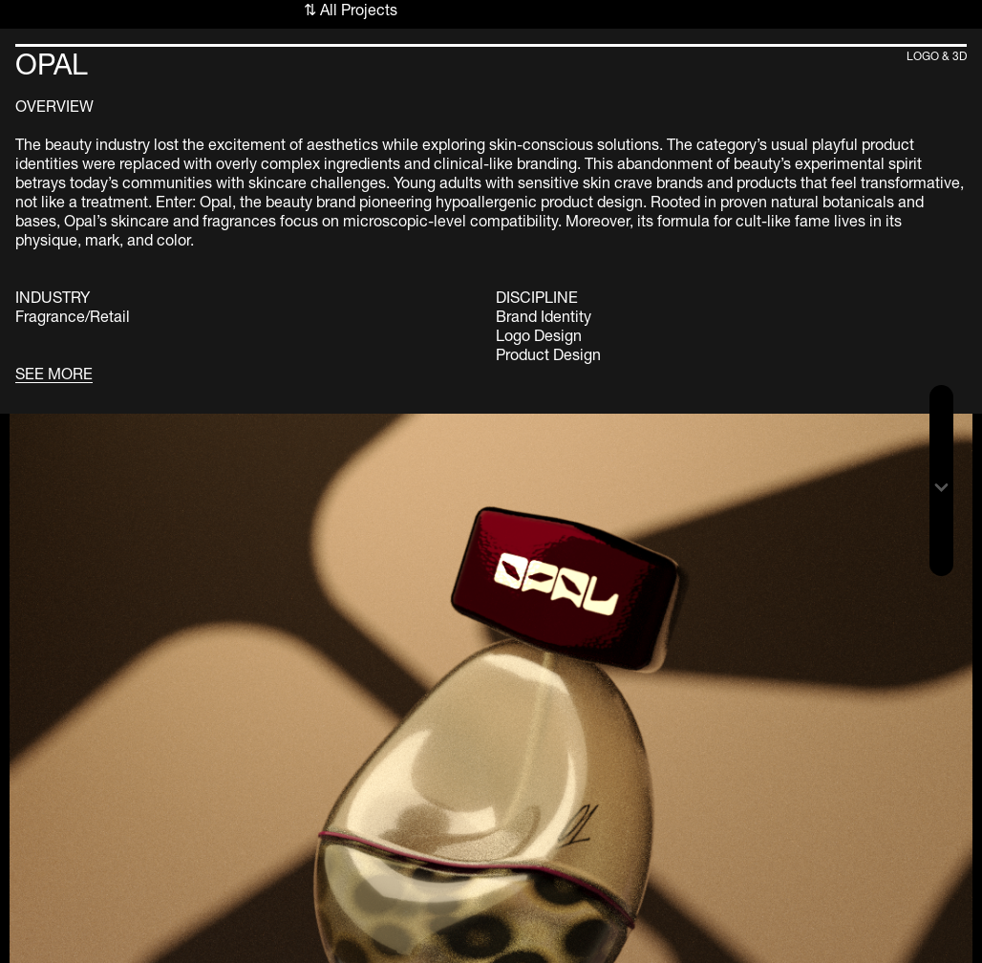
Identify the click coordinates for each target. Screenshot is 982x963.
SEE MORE (54, 373)
